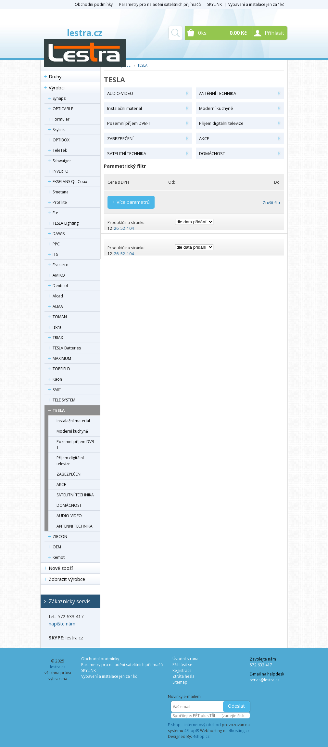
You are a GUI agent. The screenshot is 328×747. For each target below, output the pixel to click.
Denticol (60, 285)
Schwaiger (62, 161)
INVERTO (61, 171)
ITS (55, 254)
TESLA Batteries (67, 348)
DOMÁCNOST (69, 505)
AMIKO (59, 275)
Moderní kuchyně (72, 431)
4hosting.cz (239, 730)
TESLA (59, 410)
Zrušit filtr (272, 202)
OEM (57, 547)
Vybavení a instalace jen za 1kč (256, 4)
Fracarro (61, 265)
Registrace (182, 670)
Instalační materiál (73, 421)
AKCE (61, 484)
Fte (55, 213)
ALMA (58, 306)
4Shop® (191, 730)
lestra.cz (84, 33)
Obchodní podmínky (94, 4)
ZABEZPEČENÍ (69, 474)
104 (130, 228)
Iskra (57, 327)
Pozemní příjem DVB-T (76, 444)
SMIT (57, 389)
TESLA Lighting (66, 223)
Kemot (59, 557)
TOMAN (60, 317)
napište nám (62, 624)
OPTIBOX (61, 140)
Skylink (59, 129)
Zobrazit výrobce (67, 579)
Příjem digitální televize (70, 460)
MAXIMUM (62, 358)
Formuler (61, 119)
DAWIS (59, 233)
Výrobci (57, 88)
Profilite (60, 202)
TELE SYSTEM (64, 400)
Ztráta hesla (183, 676)
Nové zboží (61, 568)
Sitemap (179, 682)
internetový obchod (202, 724)
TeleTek (60, 150)
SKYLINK (214, 4)
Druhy (55, 76)
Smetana (61, 192)
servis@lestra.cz (264, 680)
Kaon (57, 379)
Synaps (59, 98)
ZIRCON (60, 536)
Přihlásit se (182, 664)
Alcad (58, 296)
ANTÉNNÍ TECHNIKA (75, 526)
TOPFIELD (61, 369)
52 (122, 228)
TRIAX (58, 337)
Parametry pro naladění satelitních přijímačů (160, 4)
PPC (56, 244)
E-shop (174, 724)
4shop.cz (201, 736)
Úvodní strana (185, 659)
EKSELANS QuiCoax (70, 181)
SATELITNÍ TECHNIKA (75, 495)
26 (116, 228)
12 (109, 228)
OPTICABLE (63, 108)
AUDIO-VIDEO (69, 515)
